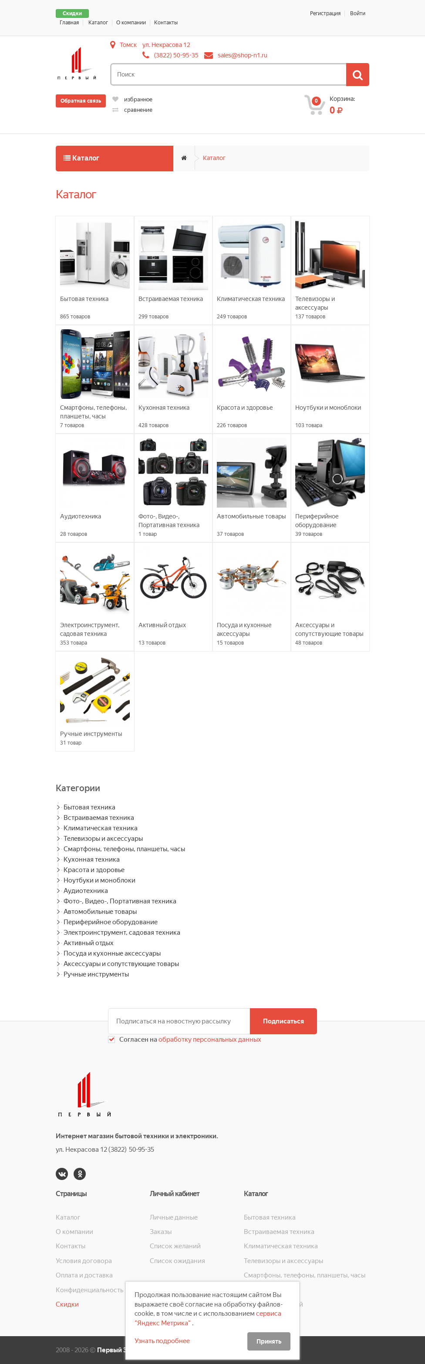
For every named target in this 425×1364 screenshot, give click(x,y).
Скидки (72, 13)
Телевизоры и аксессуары (103, 838)
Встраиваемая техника (99, 818)
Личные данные (174, 1217)
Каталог (98, 23)
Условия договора (84, 1261)
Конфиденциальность (89, 1290)
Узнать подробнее (162, 1341)
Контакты (166, 23)
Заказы (161, 1232)
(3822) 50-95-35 (176, 55)
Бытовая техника (89, 807)
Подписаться (283, 1021)
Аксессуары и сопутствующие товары (121, 964)
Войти (357, 13)
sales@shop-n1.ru (242, 55)
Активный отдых (89, 943)
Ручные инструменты (96, 974)
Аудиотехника (86, 891)
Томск (128, 44)
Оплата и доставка (84, 1275)
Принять (268, 1341)
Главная (69, 23)
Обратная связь (81, 101)
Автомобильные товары (100, 912)
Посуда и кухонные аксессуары (112, 953)
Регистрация (325, 13)
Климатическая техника (101, 828)
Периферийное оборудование (111, 922)
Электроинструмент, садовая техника (122, 932)
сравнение (132, 110)
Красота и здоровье (94, 870)
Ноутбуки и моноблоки (99, 880)
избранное (132, 99)
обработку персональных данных (209, 1039)
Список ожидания (177, 1261)
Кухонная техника (92, 859)
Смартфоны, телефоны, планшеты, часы (124, 849)
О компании (131, 23)
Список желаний (175, 1246)
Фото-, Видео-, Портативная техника (120, 901)
